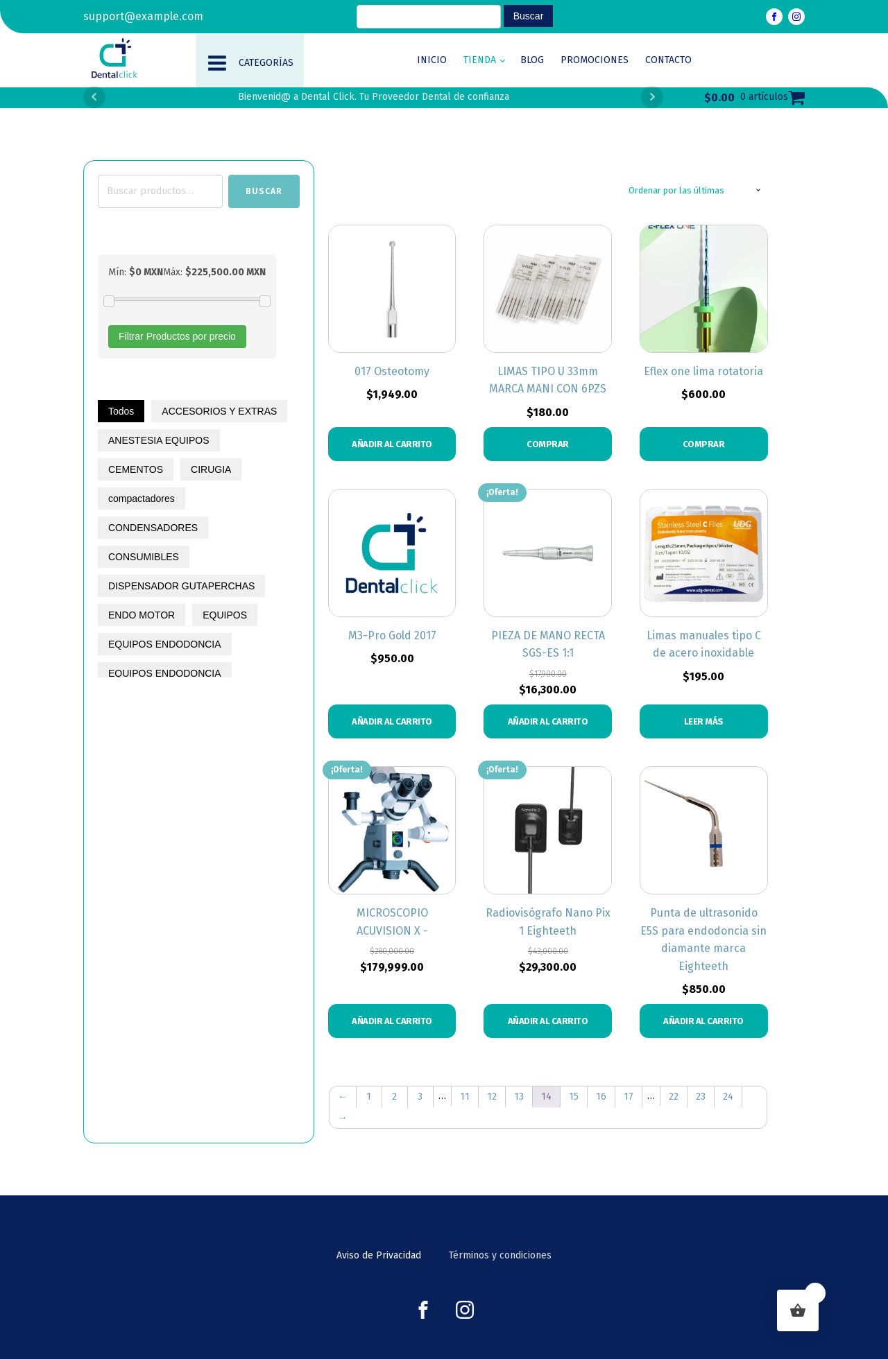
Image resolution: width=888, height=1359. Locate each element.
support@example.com (143, 16)
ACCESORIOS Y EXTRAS (219, 411)
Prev (94, 97)
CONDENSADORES (153, 527)
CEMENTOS (135, 469)
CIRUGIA (211, 469)
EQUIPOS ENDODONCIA (164, 644)
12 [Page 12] (492, 1096)
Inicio (432, 60)
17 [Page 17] (628, 1096)
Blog (532, 60)
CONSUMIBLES (143, 556)
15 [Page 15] (574, 1096)
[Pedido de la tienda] (694, 191)
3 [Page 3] (420, 1096)
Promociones (595, 60)
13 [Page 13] (519, 1096)
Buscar (264, 191)
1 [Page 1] (368, 1096)
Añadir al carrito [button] (392, 444)
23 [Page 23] (701, 1096)
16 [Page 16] (601, 1096)
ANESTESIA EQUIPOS (159, 440)
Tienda (479, 60)
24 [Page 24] (728, 1096)
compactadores (141, 498)
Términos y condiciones (500, 1255)
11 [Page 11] (465, 1096)
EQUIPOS (225, 615)
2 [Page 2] (394, 1096)
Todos (121, 411)
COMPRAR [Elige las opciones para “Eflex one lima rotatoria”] (704, 444)
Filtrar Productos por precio (177, 336)
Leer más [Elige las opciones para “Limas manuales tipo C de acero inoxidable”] (704, 721)
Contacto (668, 60)
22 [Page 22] (673, 1096)
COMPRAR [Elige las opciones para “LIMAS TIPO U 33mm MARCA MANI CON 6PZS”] (548, 444)
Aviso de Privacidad (378, 1255)
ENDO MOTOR (141, 615)
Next (652, 97)
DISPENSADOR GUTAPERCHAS (181, 585)
